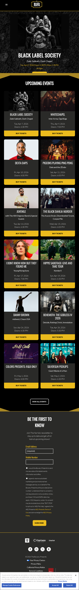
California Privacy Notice (36, 567)
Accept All (55, 585)
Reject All (69, 585)
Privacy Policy (36, 564)
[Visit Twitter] (43, 549)
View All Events (39, 402)
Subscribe (39, 523)
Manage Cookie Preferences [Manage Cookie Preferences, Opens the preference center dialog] (11, 585)
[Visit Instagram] (36, 549)
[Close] (75, 575)
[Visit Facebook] (30, 549)
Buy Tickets (21, 133)
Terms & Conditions (36, 571)
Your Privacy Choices (37, 560)
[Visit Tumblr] (49, 549)
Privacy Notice (62, 581)
